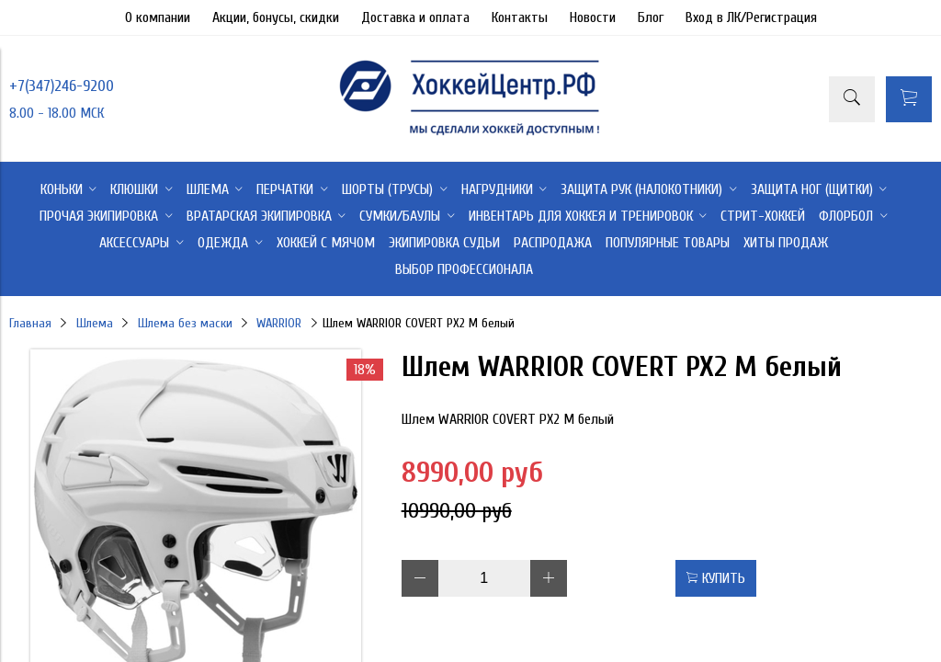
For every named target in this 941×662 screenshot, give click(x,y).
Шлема (94, 323)
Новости (593, 17)
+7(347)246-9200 (61, 86)
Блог (650, 17)
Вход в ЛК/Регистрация (751, 17)
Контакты (520, 17)
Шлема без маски (185, 323)
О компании (157, 17)
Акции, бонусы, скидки (275, 17)
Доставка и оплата (415, 17)
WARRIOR (278, 323)
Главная (30, 323)
